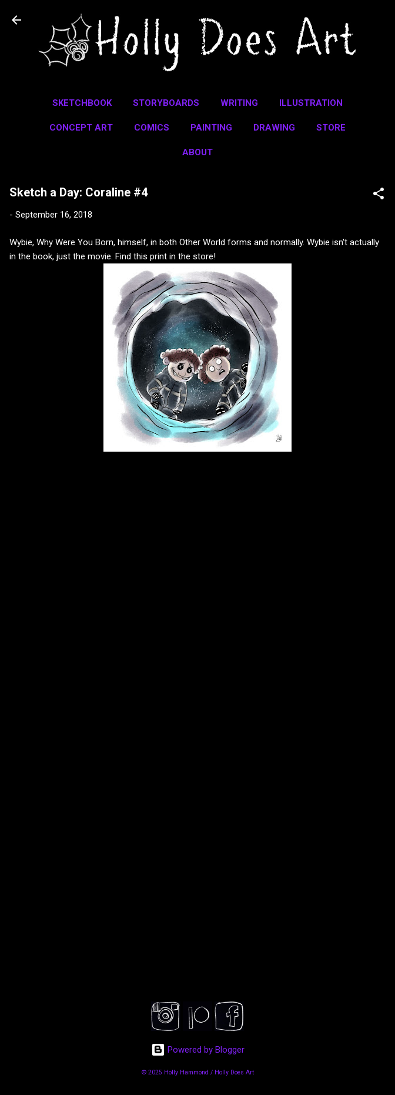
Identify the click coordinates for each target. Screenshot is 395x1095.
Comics (151, 127)
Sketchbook (82, 103)
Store (331, 127)
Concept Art (81, 127)
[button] (378, 195)
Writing (239, 103)
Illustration (311, 103)
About (197, 152)
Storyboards (166, 103)
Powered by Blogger (198, 1049)
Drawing (274, 127)
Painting (211, 127)
